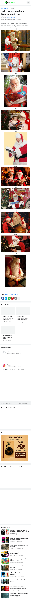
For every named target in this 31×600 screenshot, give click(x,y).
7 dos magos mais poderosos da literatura (19, 545)
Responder (6, 359)
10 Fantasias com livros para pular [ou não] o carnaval (8, 318)
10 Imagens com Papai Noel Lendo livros (7, 337)
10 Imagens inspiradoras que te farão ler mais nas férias (23, 319)
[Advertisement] (15, 506)
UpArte (9, 365)
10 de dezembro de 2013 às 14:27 (14, 353)
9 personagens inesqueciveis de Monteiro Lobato (19, 559)
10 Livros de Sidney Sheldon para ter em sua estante (19, 539)
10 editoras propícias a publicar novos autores (19, 552)
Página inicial (4, 8)
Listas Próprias (14, 294)
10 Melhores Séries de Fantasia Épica (18, 580)
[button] (2, 2)
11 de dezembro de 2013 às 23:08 (14, 366)
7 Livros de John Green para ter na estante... (19, 573)
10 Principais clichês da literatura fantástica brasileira (19, 594)
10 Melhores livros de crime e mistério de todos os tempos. (18, 587)
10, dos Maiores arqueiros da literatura (18, 566)
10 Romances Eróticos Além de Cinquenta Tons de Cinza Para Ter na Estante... (19, 532)
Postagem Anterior (7, 403)
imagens (12, 8)
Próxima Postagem (24, 403)
